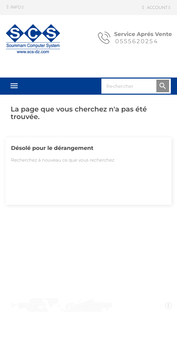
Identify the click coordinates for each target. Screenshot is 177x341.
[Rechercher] (136, 86)
